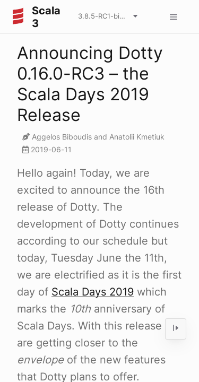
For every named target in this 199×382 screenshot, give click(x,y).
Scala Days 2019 (92, 291)
